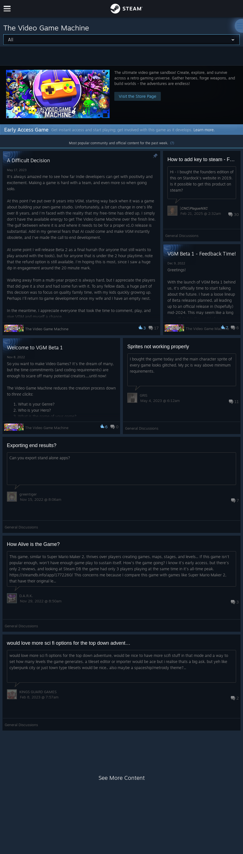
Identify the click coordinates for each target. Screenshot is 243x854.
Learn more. (204, 129)
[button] (121, 94)
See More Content (122, 777)
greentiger (28, 494)
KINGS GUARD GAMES (37, 692)
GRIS (143, 395)
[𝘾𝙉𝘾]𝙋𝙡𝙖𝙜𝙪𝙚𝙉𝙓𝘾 (194, 208)
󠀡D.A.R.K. (26, 596)
